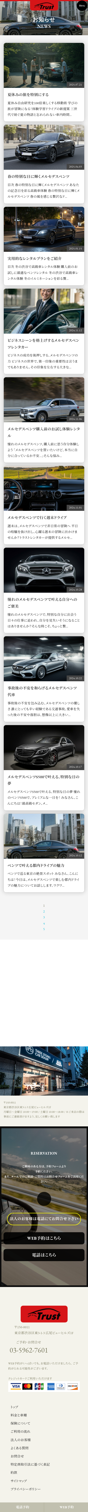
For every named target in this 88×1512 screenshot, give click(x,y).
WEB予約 (67, 1507)
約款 (14, 1472)
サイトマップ (19, 1481)
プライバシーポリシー (26, 1489)
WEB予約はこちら (44, 1238)
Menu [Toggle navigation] (82, 5)
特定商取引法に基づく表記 (30, 1464)
